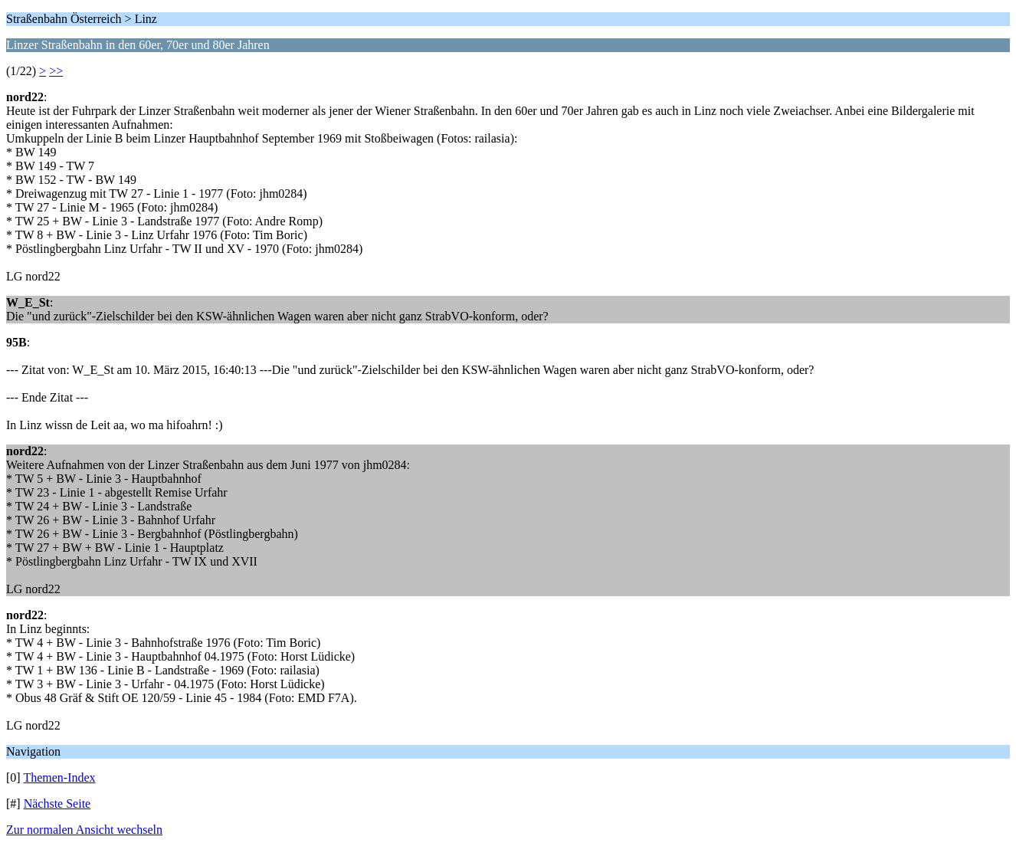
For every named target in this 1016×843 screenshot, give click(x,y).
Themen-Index (59, 777)
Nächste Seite (57, 803)
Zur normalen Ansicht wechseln (84, 829)
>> (56, 70)
